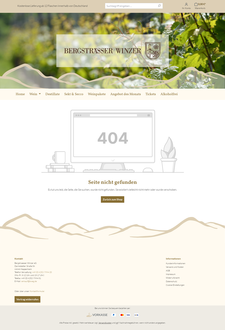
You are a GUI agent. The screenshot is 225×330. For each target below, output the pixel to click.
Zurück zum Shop (112, 199)
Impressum (170, 274)
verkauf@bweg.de (29, 281)
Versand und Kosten (175, 267)
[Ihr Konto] (186, 6)
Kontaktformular (37, 291)
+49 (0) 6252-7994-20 (42, 272)
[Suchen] (159, 6)
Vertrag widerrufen (27, 299)
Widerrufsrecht (173, 278)
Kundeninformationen (175, 263)
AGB (168, 270)
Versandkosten (105, 322)
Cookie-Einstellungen (175, 285)
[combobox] (130, 6)
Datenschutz (171, 281)
